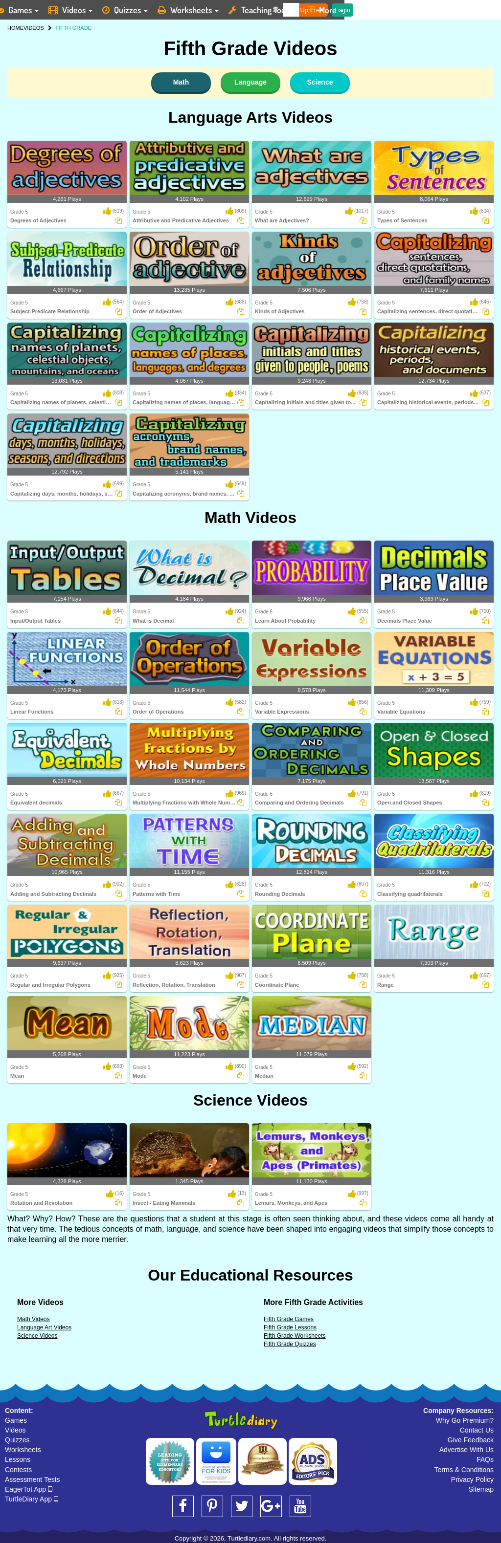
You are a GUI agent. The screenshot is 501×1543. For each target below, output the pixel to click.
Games (16, 1420)
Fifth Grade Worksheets (295, 1335)
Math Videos (250, 517)
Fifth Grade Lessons (290, 1327)
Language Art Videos (44, 1327)
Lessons (17, 1459)
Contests (18, 1470)
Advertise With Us (466, 1450)
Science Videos (250, 1100)
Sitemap (481, 1489)
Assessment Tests (32, 1479)
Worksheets (23, 1450)
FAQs (485, 1459)
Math (181, 82)
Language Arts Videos (250, 117)
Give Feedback (471, 1440)
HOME (15, 28)
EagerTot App (28, 1489)
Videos (15, 1430)
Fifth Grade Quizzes (290, 1344)
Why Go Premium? (465, 1420)
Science (320, 82)
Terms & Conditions (464, 1470)
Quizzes (17, 1440)
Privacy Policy (472, 1479)
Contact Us (477, 1430)
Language (250, 82)
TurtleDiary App (31, 1499)
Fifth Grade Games (289, 1319)
